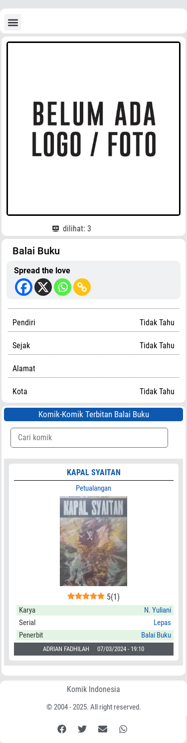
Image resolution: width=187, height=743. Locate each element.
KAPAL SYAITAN (94, 472)
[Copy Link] (82, 287)
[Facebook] (23, 287)
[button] (12, 22)
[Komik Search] (89, 438)
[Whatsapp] (62, 287)
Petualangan (93, 488)
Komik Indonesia (93, 689)
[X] (43, 287)
